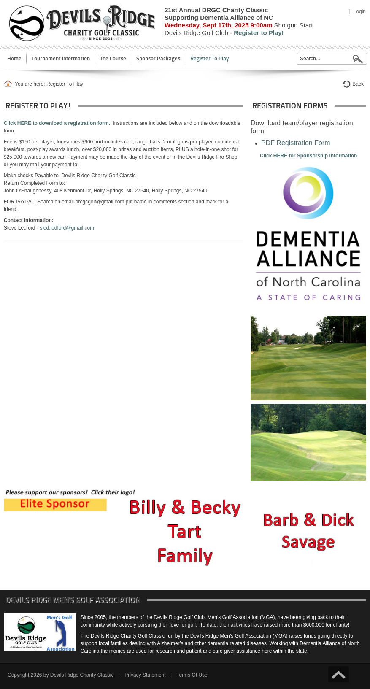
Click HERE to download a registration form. (57, 123)
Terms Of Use (191, 675)
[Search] (332, 59)
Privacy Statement (144, 675)
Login (360, 11)
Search (358, 59)
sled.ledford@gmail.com (67, 228)
